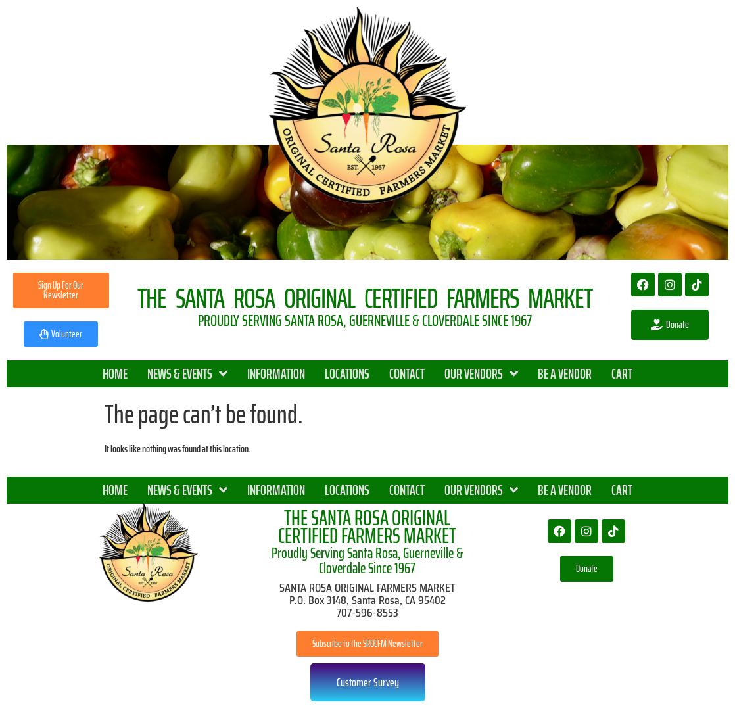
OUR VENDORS (481, 374)
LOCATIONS (347, 374)
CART (621, 374)
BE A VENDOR (565, 374)
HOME (115, 374)
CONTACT (407, 374)
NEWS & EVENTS (187, 374)
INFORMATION (276, 374)
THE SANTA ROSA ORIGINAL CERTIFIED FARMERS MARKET (367, 527)
